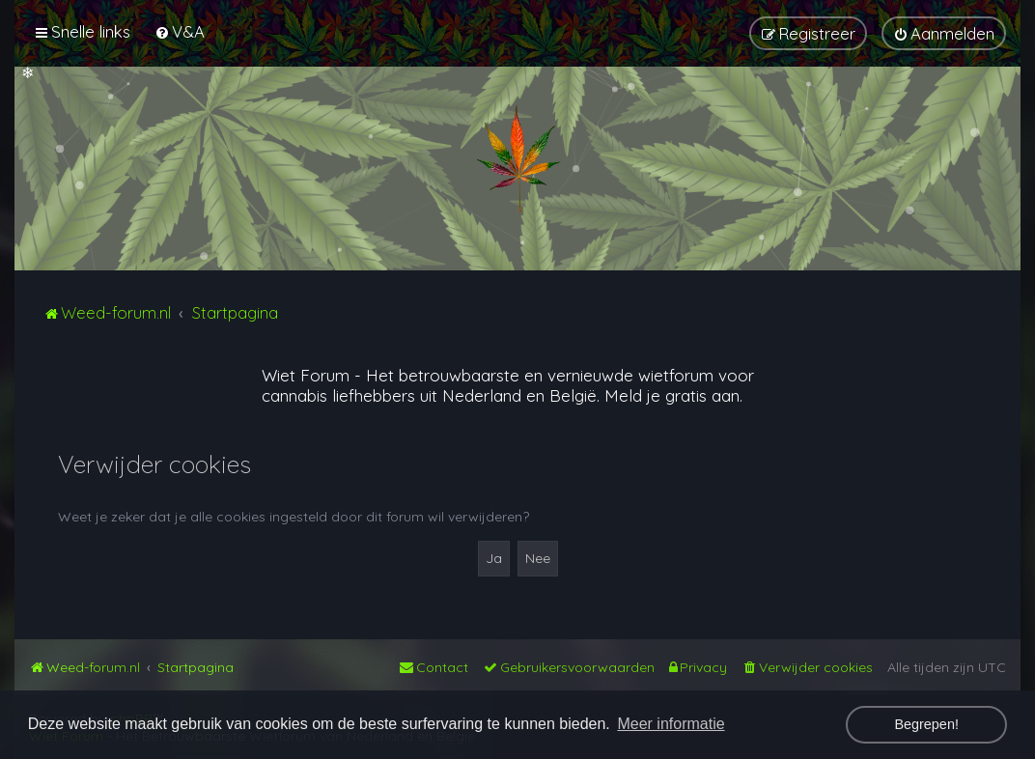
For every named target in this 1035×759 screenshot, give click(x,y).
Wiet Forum (306, 375)
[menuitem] (180, 31)
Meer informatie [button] (670, 724)
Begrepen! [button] (926, 724)
